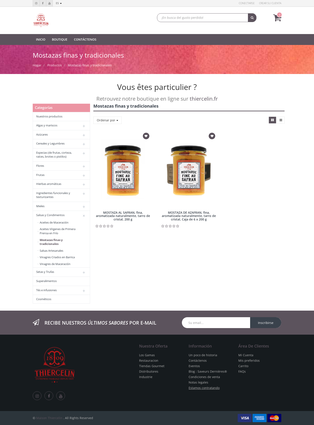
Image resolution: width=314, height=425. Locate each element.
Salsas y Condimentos (50, 215)
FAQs (242, 371)
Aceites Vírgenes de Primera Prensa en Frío (57, 231)
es (59, 3)
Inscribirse (265, 323)
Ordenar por (107, 120)
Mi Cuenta (245, 355)
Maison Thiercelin (49, 418)
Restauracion (148, 360)
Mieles (40, 206)
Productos (54, 65)
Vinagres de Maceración (55, 264)
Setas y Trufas (45, 272)
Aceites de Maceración (54, 222)
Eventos (194, 366)
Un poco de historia (203, 355)
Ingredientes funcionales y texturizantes (53, 195)
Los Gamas (147, 355)
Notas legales (198, 382)
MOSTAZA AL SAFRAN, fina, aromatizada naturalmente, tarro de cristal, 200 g (123, 215)
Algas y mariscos (46, 125)
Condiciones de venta (204, 377)
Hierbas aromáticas (48, 184)
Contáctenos (198, 360)
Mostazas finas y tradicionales (90, 65)
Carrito (243, 366)
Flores (40, 166)
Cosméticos (43, 299)
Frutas (40, 175)
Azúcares (42, 134)
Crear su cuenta (270, 3)
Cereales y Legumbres (50, 143)
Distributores (148, 371)
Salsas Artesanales (51, 251)
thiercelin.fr (204, 98)
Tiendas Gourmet (151, 366)
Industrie (145, 377)
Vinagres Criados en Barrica (57, 257)
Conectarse (247, 3)
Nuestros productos (49, 116)
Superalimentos (46, 281)
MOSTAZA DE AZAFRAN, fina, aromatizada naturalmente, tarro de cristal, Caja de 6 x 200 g (189, 215)
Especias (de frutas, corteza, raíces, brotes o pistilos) (54, 155)
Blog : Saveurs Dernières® (208, 371)
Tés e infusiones (46, 290)
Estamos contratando (204, 388)
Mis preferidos (249, 360)
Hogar (37, 65)
